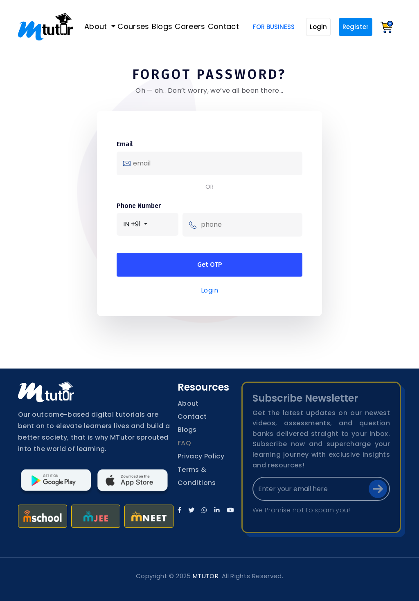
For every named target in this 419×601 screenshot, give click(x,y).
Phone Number (139, 206)
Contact (223, 26)
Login (318, 26)
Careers (190, 26)
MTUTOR (206, 576)
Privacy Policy (201, 456)
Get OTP (209, 264)
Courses (133, 26)
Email (125, 144)
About (96, 26)
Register (355, 26)
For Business (274, 26)
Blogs (162, 26)
